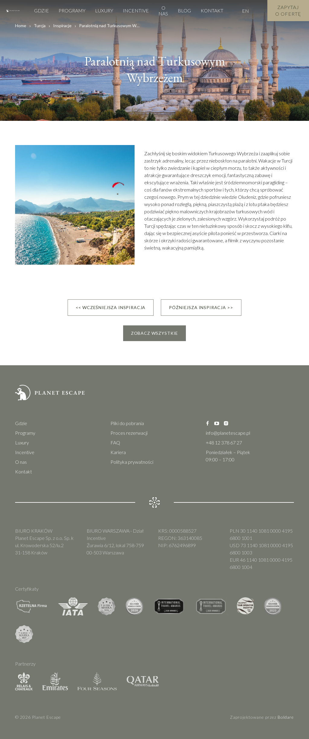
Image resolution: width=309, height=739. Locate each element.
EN (245, 11)
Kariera (118, 452)
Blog (184, 10)
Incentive (136, 10)
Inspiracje (62, 25)
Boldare (286, 717)
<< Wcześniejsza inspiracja (110, 307)
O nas (163, 10)
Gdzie (41, 10)
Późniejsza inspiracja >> (201, 307)
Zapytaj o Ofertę (288, 10)
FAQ (115, 442)
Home (20, 25)
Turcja (40, 25)
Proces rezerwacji (129, 433)
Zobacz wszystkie (154, 333)
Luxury (104, 10)
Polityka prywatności (131, 462)
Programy (72, 10)
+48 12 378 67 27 (224, 442)
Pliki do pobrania (127, 423)
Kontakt (212, 10)
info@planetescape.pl (228, 433)
